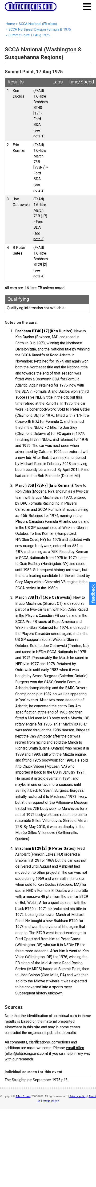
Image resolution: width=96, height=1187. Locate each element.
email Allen (75, 1048)
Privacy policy (78, 1096)
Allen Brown (23, 1096)
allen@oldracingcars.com (26, 1053)
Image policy (51, 1100)
